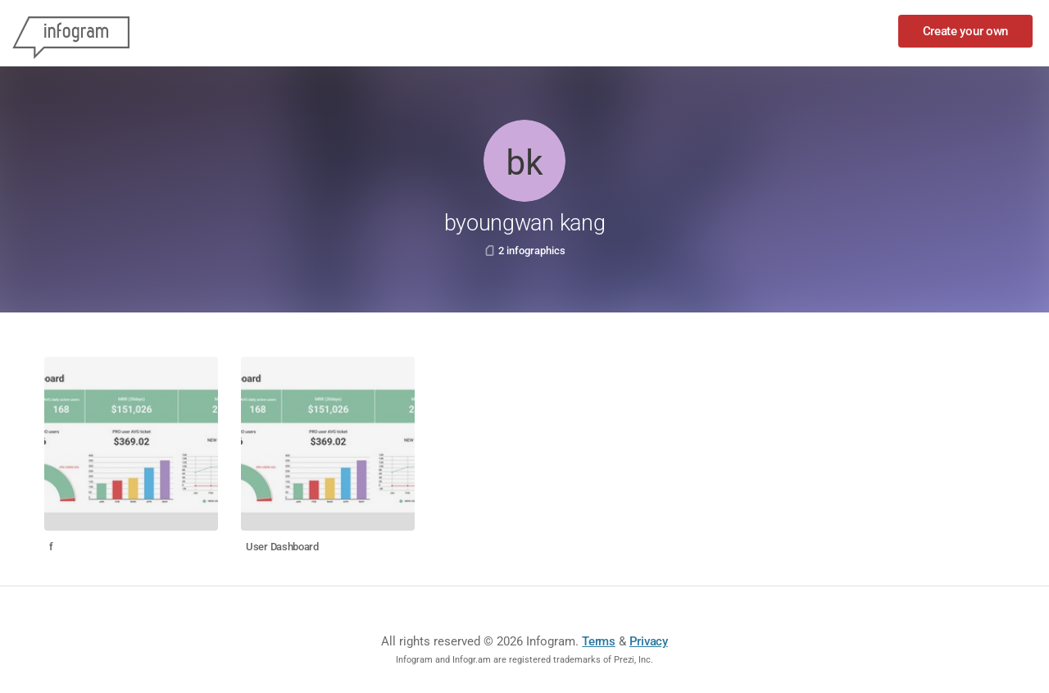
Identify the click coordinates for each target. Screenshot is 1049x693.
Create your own (966, 31)
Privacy (648, 641)
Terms (598, 641)
